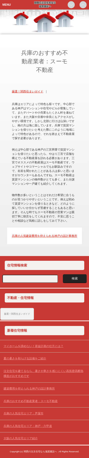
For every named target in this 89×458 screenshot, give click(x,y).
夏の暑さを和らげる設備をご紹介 (25, 358)
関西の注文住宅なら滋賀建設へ (40, 451)
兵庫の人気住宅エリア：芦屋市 (23, 413)
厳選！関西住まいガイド (27, 91)
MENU (6, 4)
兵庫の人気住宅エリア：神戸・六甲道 (28, 426)
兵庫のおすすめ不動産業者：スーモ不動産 (31, 401)
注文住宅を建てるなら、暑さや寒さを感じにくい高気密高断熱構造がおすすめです (43, 373)
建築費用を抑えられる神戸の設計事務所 (51, 236)
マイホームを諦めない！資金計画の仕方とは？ (33, 346)
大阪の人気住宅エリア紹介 (21, 438)
